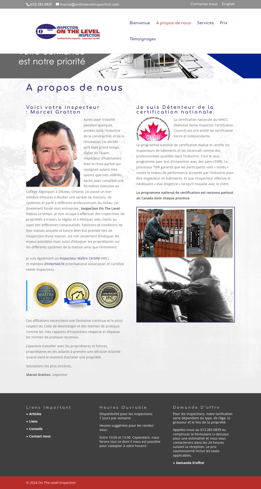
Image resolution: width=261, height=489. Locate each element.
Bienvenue (140, 23)
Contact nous (40, 436)
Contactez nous (204, 4)
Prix (223, 23)
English (228, 4)
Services (205, 23)
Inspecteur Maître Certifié (80, 258)
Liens (33, 421)
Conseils (35, 429)
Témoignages (143, 39)
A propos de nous (173, 23)
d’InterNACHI (54, 264)
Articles (35, 414)
